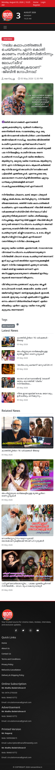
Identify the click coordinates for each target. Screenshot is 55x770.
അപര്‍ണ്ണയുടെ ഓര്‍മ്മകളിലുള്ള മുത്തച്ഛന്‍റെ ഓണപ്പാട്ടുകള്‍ (32, 352)
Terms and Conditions (11, 659)
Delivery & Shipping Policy (13, 675)
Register (36, 5)
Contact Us (6, 653)
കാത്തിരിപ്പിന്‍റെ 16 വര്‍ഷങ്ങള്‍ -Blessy (32, 339)
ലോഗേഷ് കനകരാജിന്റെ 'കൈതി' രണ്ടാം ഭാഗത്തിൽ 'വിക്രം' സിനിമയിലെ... (33, 381)
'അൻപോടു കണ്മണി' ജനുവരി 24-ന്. (35, 364)
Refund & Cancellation (11, 670)
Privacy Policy (7, 664)
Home (35, 2)
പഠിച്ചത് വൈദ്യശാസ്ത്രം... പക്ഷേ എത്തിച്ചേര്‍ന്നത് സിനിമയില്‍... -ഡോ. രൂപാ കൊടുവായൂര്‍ (26, 584)
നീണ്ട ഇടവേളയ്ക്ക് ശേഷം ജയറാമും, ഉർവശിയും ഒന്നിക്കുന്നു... (35, 394)
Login (43, 2)
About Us (5, 648)
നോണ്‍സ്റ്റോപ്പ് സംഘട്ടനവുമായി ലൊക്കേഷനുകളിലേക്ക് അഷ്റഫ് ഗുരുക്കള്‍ (23, 539)
